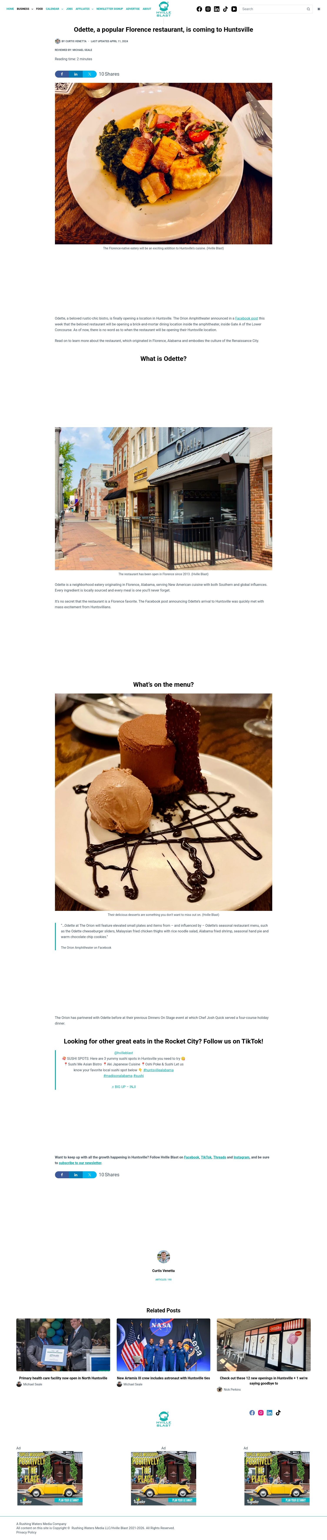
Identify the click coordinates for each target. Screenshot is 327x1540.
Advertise (133, 8)
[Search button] (308, 9)
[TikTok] (225, 9)
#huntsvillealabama (158, 1070)
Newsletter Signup (109, 8)
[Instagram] (208, 9)
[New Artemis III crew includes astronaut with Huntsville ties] (164, 1344)
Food (39, 8)
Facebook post (246, 318)
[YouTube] (234, 9)
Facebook (191, 1157)
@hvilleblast (123, 1053)
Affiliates (85, 9)
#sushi (138, 1076)
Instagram (241, 1157)
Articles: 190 (163, 1279)
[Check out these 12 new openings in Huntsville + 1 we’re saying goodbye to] (264, 1344)
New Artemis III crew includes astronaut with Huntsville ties (163, 1378)
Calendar (55, 9)
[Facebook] (199, 9)
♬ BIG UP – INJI (123, 1087)
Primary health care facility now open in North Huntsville (63, 1378)
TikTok (206, 1157)
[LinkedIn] (216, 9)
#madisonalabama (117, 1076)
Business (25, 9)
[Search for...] (271, 9)
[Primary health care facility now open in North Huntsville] (63, 1344)
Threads (219, 1157)
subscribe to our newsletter (80, 1163)
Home (10, 8)
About (147, 8)
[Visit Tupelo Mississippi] (50, 1478)
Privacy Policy (26, 1532)
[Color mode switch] (318, 9)
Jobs (69, 8)
